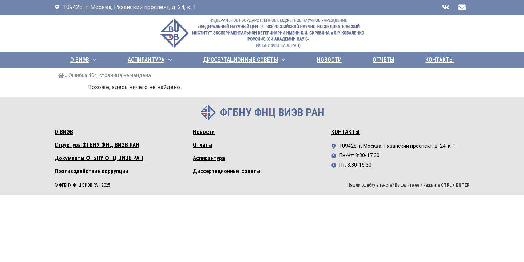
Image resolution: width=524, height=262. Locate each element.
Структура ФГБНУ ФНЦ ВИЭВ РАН (97, 145)
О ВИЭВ (83, 60)
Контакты (439, 59)
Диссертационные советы (244, 60)
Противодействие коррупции (91, 171)
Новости (329, 59)
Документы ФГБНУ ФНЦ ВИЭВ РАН (99, 158)
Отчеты (383, 59)
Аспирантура (150, 60)
